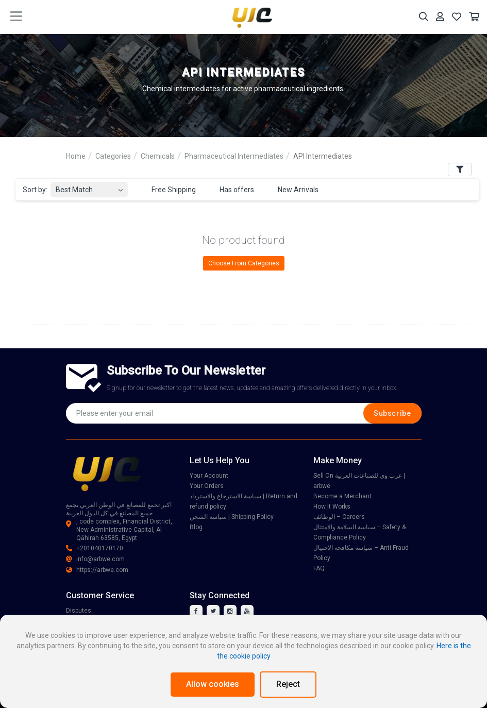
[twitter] (213, 611)
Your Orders (207, 486)
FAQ (319, 568)
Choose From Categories (243, 263)
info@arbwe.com (95, 559)
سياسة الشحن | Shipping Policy (232, 516)
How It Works (331, 506)
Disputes (78, 610)
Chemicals (158, 156)
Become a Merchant (342, 496)
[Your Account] (440, 16)
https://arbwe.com (97, 570)
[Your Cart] (474, 16)
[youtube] (247, 611)
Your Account (209, 475)
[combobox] (89, 186)
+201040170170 (94, 548)
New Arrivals (292, 190)
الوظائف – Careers (339, 516)
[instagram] (230, 611)
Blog (196, 527)
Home (76, 156)
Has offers (231, 190)
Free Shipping (168, 190)
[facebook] (196, 611)
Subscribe (392, 413)
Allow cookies (212, 684)
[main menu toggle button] (16, 16)
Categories (113, 156)
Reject (288, 684)
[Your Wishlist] (456, 16)
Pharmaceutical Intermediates (233, 156)
